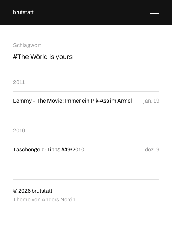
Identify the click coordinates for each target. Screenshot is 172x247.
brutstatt (23, 12)
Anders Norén (58, 199)
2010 (19, 130)
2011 (19, 82)
